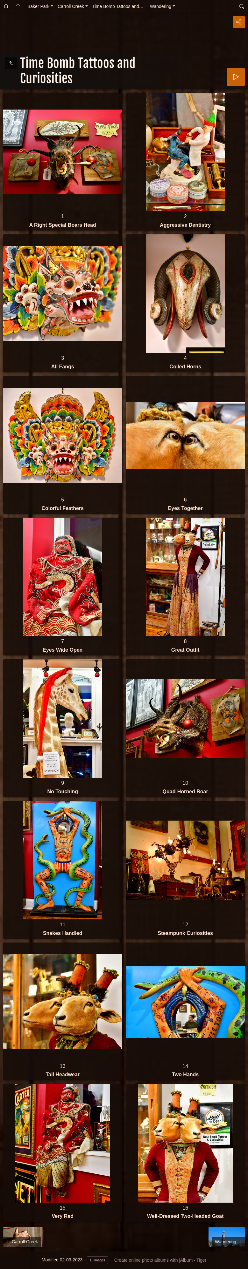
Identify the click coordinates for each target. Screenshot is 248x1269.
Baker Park (38, 6)
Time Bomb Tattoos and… (118, 6)
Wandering (160, 6)
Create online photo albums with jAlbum (153, 1260)
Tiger (201, 1260)
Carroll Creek (71, 6)
